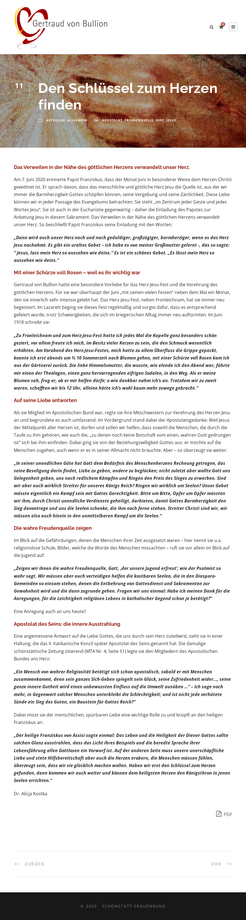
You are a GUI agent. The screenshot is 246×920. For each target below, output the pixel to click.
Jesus (171, 120)
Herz (160, 120)
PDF (224, 813)
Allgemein (77, 120)
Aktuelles (55, 120)
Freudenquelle (139, 120)
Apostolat (112, 120)
